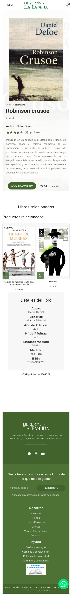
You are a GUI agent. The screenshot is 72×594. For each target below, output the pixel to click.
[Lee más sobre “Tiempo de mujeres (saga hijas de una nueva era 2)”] (6, 275)
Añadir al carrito (22, 186)
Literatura (20, 104)
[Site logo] (36, 5)
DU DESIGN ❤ (43, 590)
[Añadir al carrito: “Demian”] (40, 275)
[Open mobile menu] (8, 5)
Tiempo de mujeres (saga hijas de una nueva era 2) (19, 283)
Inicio (9, 104)
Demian (53, 281)
